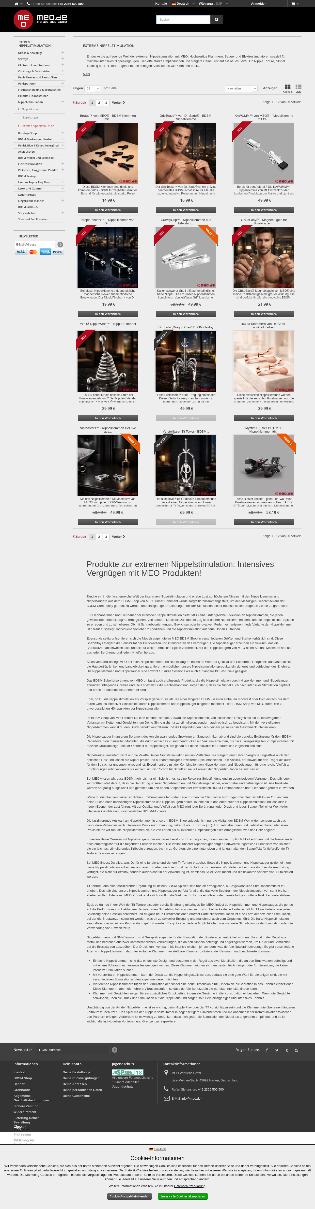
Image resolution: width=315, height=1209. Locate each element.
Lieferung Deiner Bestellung (26, 1120)
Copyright (21, 1128)
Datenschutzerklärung (189, 1186)
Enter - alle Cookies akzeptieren (182, 1196)
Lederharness (27, 194)
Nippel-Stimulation (30, 102)
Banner (19, 1084)
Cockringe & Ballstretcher (34, 71)
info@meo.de (191, 1098)
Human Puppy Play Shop (34, 182)
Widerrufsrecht (25, 1112)
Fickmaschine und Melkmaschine (39, 89)
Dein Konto (72, 1064)
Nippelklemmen (31, 109)
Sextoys (23, 59)
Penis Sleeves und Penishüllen (37, 77)
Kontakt (161, 3)
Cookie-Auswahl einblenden (129, 1196)
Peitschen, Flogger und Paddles (38, 170)
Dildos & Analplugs (30, 53)
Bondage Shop (27, 133)
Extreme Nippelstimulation (37, 126)
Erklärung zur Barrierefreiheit (25, 1142)
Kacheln (288, 88)
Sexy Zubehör (27, 213)
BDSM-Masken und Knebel (35, 139)
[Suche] (216, 19)
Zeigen (78, 88)
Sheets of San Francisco (33, 219)
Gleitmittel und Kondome (34, 65)
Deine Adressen (75, 1084)
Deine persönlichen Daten (82, 1090)
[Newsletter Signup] (59, 246)
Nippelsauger (29, 117)
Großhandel (23, 1090)
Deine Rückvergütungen (81, 1078)
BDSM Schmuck (28, 207)
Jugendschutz (122, 1086)
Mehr (86, 74)
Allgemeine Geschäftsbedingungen (31, 1098)
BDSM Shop (23, 1078)
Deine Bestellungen (78, 1072)
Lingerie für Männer (31, 201)
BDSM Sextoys (27, 176)
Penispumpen (27, 83)
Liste (298, 88)
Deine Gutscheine (76, 1096)
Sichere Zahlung (26, 1106)
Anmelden (259, 3)
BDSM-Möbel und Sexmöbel (36, 158)
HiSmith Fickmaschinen (33, 96)
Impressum (22, 1134)
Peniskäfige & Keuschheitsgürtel (38, 145)
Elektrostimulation (30, 164)
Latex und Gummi (30, 188)
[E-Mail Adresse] (35, 245)
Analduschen (26, 151)
